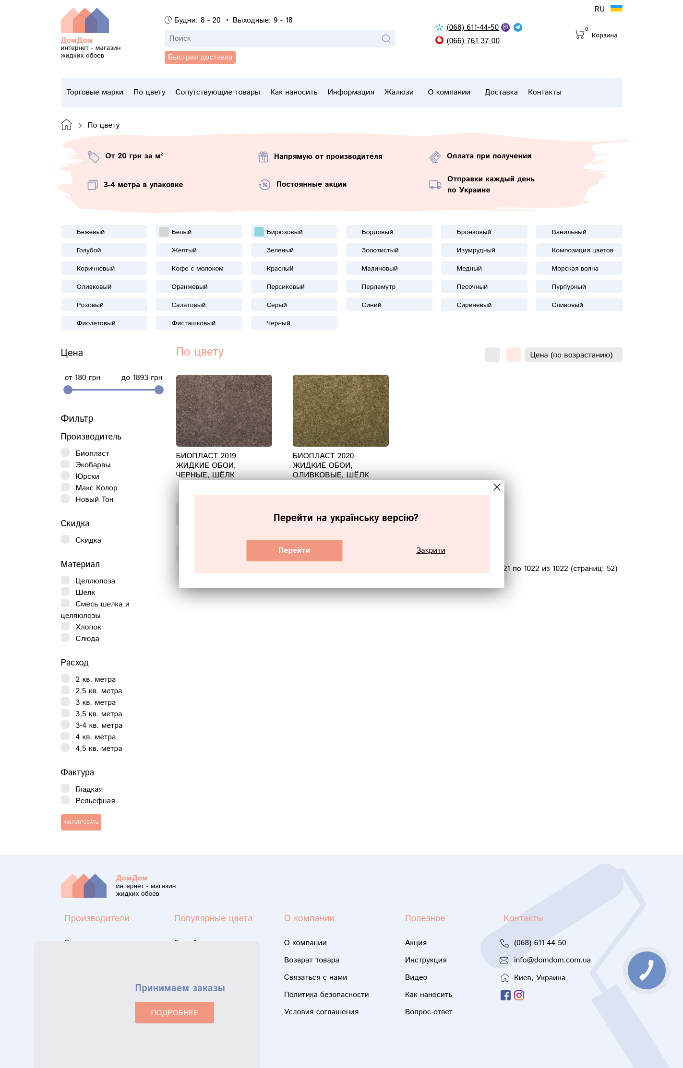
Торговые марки (95, 95)
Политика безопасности (326, 994)
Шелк (86, 592)
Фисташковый (194, 323)
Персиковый (286, 287)
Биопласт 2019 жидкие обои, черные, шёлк (206, 465)
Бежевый (91, 232)
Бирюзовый (285, 232)
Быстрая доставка (110, 72)
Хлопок (88, 627)
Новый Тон (95, 499)
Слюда (87, 638)
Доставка (550, 92)
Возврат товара (311, 960)
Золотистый (380, 250)
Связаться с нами (315, 977)
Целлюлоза (96, 581)
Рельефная (95, 801)
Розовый (90, 305)
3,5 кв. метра (99, 714)
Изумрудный (476, 250)
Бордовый (378, 232)
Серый (277, 305)
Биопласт (92, 453)
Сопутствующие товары (232, 95)
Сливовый (568, 305)
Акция (416, 943)
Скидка (88, 540)
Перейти (294, 550)
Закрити (430, 550)
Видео (416, 977)
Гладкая (89, 789)
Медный (469, 268)
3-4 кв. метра (99, 725)
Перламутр (379, 287)
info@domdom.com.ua (552, 960)
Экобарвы (93, 465)
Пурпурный (569, 287)
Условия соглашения (321, 1012)
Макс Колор (97, 488)
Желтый (184, 250)
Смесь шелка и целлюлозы (95, 610)
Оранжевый (190, 287)
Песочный (472, 287)
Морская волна (575, 268)
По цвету (156, 92)
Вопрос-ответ (429, 1012)
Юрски (87, 476)
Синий (372, 305)
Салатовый (189, 305)
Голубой (89, 250)
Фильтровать (81, 822)
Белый (182, 232)
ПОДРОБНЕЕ (174, 1013)
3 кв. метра (96, 702)
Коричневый (96, 268)
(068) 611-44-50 (472, 27)
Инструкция (426, 960)
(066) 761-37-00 (473, 41)
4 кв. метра (96, 737)
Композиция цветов (582, 250)
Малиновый (380, 268)
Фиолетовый (96, 323)
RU (600, 9)
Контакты (601, 92)
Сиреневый (474, 305)
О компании (491, 95)
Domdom (66, 125)
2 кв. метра (96, 679)
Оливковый (94, 287)
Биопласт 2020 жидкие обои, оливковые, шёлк (331, 465)
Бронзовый (474, 232)
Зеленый (280, 250)
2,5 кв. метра (99, 691)
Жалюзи (434, 95)
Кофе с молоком (198, 268)
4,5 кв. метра (99, 748)
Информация (379, 95)
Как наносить (315, 92)
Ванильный (569, 232)
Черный (278, 323)
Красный (280, 268)
